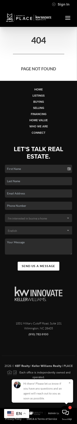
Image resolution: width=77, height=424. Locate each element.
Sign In (60, 4)
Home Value (38, 120)
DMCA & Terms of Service (42, 419)
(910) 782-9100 (38, 336)
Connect (38, 133)
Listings (38, 95)
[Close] (69, 382)
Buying (38, 102)
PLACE (68, 367)
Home (38, 89)
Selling (38, 108)
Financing (38, 114)
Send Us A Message (38, 266)
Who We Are (38, 126)
